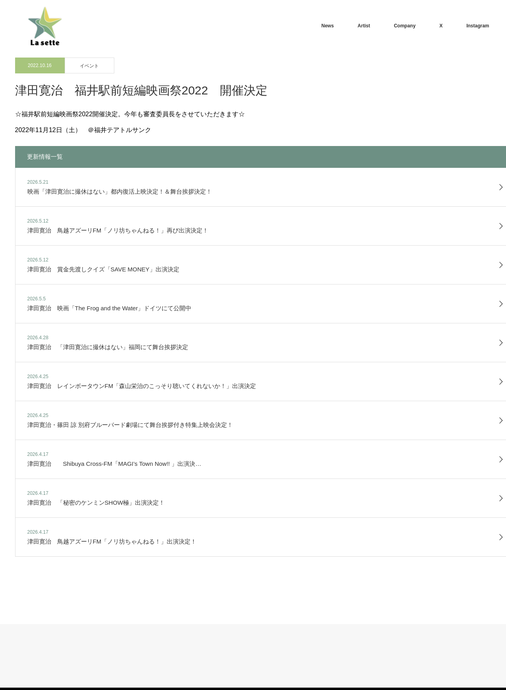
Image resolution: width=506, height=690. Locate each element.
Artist (364, 26)
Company (405, 26)
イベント (89, 66)
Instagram (477, 26)
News (327, 26)
